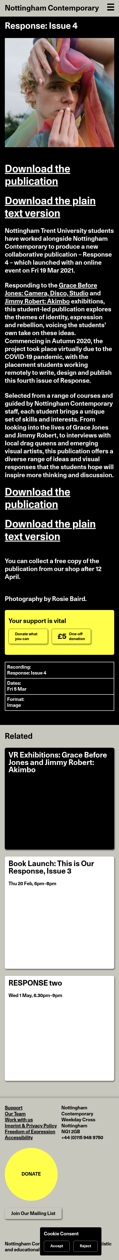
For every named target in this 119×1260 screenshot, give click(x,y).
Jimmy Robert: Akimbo (37, 301)
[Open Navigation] (111, 6)
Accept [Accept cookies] (56, 1246)
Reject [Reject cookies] (85, 1246)
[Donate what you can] (28, 636)
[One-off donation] (71, 636)
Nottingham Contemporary (52, 8)
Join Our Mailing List (33, 1213)
